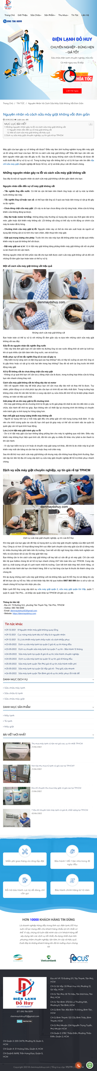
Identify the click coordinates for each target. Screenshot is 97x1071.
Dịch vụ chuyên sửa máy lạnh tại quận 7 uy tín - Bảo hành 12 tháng (44, 649)
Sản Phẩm (49, 15)
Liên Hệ (85, 15)
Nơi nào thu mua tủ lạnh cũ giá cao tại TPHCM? (53, 766)
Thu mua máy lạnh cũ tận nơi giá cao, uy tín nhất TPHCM (57, 744)
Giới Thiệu (22, 15)
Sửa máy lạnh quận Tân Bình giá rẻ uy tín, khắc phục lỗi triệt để (42, 673)
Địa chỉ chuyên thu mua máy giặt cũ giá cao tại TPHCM (56, 788)
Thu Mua (63, 15)
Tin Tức (74, 15)
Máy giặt (8, 727)
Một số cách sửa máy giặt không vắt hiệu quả (30, 133)
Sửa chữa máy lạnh (14, 688)
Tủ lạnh (7, 721)
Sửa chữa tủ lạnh (13, 693)
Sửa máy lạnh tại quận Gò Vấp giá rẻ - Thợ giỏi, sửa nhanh (40, 669)
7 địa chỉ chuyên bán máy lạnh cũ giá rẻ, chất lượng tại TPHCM (60, 810)
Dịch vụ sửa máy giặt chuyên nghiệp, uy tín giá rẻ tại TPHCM (34, 135)
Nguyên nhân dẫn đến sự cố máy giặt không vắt (30, 130)
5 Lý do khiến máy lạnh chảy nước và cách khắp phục (37, 640)
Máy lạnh (8, 715)
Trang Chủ (10, 15)
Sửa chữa (35, 15)
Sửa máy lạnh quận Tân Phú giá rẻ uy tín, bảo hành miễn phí (40, 664)
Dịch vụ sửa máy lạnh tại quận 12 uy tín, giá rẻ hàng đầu (38, 659)
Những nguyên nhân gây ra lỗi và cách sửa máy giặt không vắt (36, 127)
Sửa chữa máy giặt (14, 699)
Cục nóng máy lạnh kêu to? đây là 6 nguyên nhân (35, 635)
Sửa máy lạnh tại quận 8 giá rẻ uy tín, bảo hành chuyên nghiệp (42, 654)
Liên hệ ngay (72, 91)
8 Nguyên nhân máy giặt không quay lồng (31, 630)
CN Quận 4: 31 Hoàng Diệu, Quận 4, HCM (23, 1049)
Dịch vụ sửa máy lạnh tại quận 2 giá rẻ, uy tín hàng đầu (38, 644)
